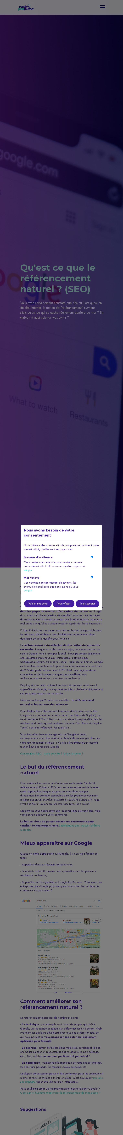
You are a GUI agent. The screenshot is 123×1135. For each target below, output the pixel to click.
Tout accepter (87, 603)
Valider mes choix (37, 603)
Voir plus (28, 570)
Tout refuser (63, 603)
